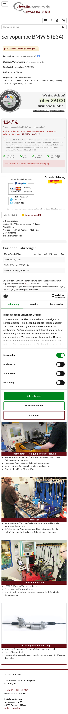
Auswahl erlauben (33, 405)
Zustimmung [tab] (12, 304)
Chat (26, 283)
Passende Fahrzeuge (16, 48)
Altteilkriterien (17, 145)
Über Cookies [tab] (56, 304)
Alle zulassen (34, 396)
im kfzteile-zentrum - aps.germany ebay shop (49, 111)
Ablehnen (34, 415)
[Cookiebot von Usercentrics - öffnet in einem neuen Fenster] (52, 296)
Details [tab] (34, 304)
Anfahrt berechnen (13, 708)
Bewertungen (31, 214)
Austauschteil (27, 140)
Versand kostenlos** (37, 127)
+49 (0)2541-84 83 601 (30, 134)
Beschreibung (10, 214)
